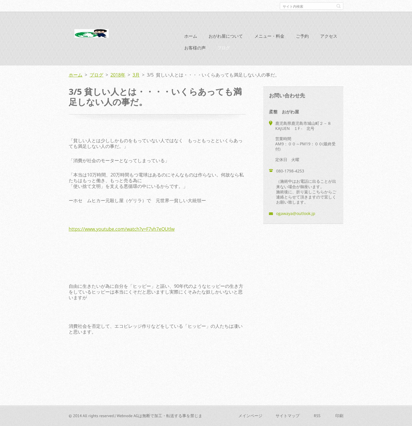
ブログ (223, 48)
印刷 (339, 415)
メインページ (250, 415)
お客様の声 (195, 48)
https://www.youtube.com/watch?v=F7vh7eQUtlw (122, 229)
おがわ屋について (226, 36)
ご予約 (302, 36)
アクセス (328, 36)
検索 (338, 6)
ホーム (190, 36)
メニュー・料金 (269, 36)
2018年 (117, 75)
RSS (317, 415)
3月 (136, 75)
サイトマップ (288, 415)
